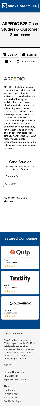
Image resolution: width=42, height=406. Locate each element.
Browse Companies (14, 372)
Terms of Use (11, 397)
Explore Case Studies (15, 379)
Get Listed (9, 389)
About (7, 386)
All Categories (11, 375)
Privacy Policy (11, 393)
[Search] (22, 184)
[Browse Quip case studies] (20, 257)
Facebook (29, 54)
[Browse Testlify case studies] (20, 282)
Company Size (20, 176)
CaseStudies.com (13, 333)
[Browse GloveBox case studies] (20, 308)
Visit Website (26, 61)
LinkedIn (10, 54)
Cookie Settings (12, 401)
